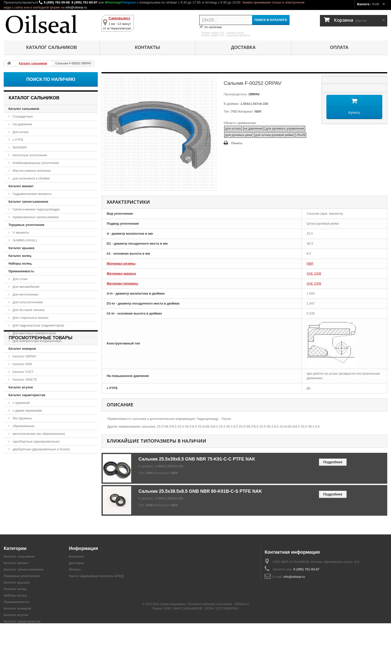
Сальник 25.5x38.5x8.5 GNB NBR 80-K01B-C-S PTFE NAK (200, 491)
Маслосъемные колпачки (31, 170)
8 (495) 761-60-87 (85, 2)
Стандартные (22, 116)
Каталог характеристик (26, 395)
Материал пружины (122, 283)
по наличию (210, 27)
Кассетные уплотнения (29, 155)
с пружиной (21, 403)
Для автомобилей (25, 287)
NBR (310, 263)
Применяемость (21, 271)
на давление (253, 128)
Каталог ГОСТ (23, 372)
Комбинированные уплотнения (35, 163)
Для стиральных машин (30, 318)
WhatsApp (113, 2)
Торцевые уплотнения (26, 225)
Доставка (243, 47)
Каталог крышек (21, 248)
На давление (22, 124)
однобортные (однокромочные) (36, 441)
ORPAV (254, 94)
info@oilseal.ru (76, 7)
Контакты (147, 47)
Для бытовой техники (28, 310)
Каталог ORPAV (24, 356)
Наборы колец (20, 263)
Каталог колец (19, 256)
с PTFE (17, 140)
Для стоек (19, 279)
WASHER (19, 147)
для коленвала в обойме (31, 178)
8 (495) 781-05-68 (57, 2)
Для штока (20, 132)
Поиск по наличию (50, 79)
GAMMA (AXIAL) (24, 240)
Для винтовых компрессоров (34, 333)
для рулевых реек (238, 135)
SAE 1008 (314, 273)
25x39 (300, 135)
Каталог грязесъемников (28, 201)
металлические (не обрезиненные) (38, 434)
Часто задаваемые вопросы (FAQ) (96, 576)
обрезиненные (23, 426)
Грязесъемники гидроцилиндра (36, 209)
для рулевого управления (285, 128)
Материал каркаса (121, 273)
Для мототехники (25, 294)
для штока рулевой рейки (274, 135)
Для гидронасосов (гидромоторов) (38, 325)
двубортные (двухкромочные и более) (41, 449)
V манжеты (20, 232)
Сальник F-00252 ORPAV (30, 482)
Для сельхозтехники (27, 302)
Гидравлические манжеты (31, 194)
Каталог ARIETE (24, 379)
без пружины (22, 418)
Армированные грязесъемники (35, 217)
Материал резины (121, 263)
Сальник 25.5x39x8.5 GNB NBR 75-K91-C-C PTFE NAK (197, 459)
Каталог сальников (51, 47)
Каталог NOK (22, 364)
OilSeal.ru (242, 633)
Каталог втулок (20, 387)
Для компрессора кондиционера (36, 341)
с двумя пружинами (27, 410)
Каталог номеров (22, 348)
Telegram (129, 2)
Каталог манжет (21, 186)
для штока (233, 128)
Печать (236, 143)
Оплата (339, 47)
